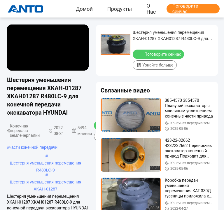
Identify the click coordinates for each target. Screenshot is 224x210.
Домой (84, 9)
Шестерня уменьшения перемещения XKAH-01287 (45, 183)
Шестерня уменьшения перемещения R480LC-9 (45, 164)
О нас (151, 9)
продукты (119, 9)
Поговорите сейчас (185, 8)
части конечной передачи (33, 147)
